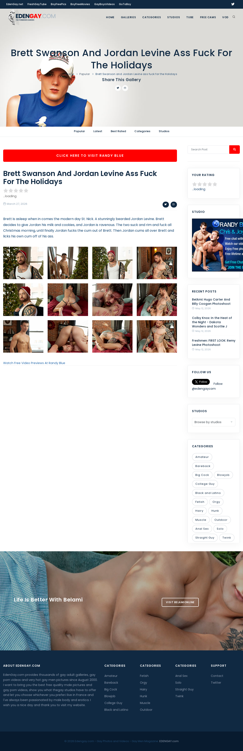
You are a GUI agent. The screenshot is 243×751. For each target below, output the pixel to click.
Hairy (199, 511)
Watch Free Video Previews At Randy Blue (34, 363)
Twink (226, 538)
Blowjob (223, 475)
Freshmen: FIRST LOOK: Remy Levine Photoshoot (213, 342)
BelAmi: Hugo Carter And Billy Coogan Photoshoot (211, 301)
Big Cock (202, 475)
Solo (220, 529)
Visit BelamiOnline (180, 602)
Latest (97, 131)
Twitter (216, 682)
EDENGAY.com (169, 741)
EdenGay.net (14, 4)
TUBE (189, 17)
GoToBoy (125, 4)
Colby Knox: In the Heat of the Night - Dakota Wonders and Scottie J (212, 322)
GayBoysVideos (104, 4)
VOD (225, 17)
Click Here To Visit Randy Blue (90, 155)
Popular (84, 74)
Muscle (200, 520)
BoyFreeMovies (80, 4)
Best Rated (118, 131)
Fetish (199, 502)
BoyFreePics (58, 4)
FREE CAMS (208, 17)
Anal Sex (202, 529)
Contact (217, 676)
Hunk (215, 511)
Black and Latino (208, 493)
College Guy (205, 484)
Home (110, 17)
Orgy (216, 502)
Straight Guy (204, 538)
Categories (151, 17)
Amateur (202, 457)
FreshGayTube (37, 4)
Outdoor (221, 520)
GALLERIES (128, 17)
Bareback (203, 466)
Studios (173, 17)
